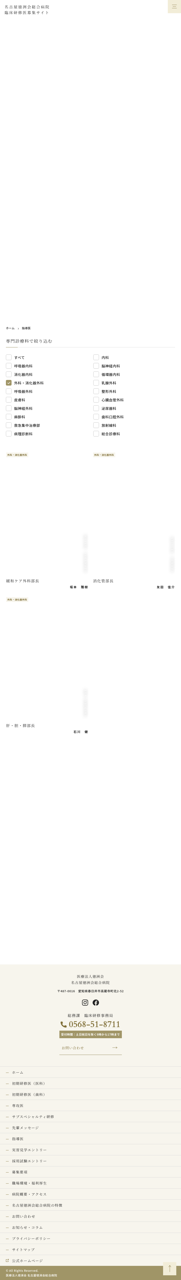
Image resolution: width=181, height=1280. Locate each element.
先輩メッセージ (25, 1127)
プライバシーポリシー (31, 1238)
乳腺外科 (109, 382)
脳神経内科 (111, 365)
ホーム (10, 328)
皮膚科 (19, 399)
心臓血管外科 (113, 399)
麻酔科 (19, 416)
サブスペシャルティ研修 (33, 1116)
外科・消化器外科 (29, 382)
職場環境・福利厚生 (29, 1183)
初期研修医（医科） (29, 1083)
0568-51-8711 (94, 1024)
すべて (19, 357)
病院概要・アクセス (29, 1194)
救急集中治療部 (27, 425)
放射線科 (109, 425)
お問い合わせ (73, 1047)
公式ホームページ (27, 1260)
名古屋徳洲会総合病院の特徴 (37, 1205)
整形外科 (109, 391)
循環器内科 (111, 374)
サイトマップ (23, 1249)
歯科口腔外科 (113, 416)
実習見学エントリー (29, 1149)
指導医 (18, 1138)
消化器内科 (23, 374)
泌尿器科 (109, 408)
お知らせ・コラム (27, 1227)
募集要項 (20, 1171)
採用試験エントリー (29, 1160)
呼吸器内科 (23, 365)
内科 (105, 357)
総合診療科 (111, 433)
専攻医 (18, 1105)
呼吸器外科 (23, 391)
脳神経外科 (23, 408)
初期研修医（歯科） (29, 1094)
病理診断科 (23, 433)
